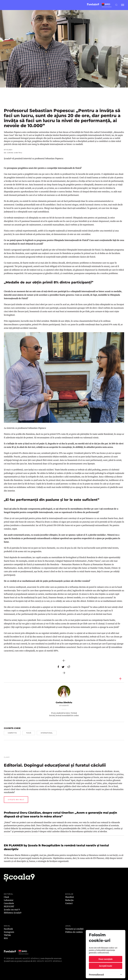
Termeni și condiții (74, 929)
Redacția (69, 900)
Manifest (69, 897)
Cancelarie (9, 903)
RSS (6, 938)
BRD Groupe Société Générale (25, 958)
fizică (28, 733)
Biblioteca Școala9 (12, 912)
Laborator (8, 900)
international (47, 733)
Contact (69, 903)
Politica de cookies (74, 932)
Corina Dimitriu (64, 702)
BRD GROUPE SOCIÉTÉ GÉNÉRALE (47, 961)
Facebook (8, 929)
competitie (12, 733)
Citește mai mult (16, 799)
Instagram (9, 932)
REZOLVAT (9, 906)
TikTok (7, 935)
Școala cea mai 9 (12, 909)
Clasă (6, 897)
